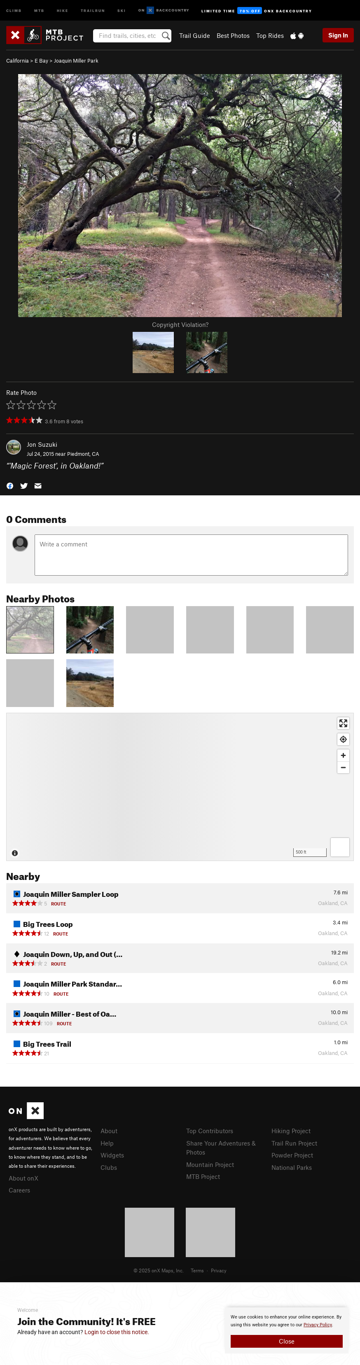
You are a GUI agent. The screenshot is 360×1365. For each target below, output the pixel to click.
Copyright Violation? (180, 324)
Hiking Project (291, 1130)
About (109, 1130)
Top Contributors (209, 1130)
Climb (14, 10)
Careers (19, 1190)
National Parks (291, 1167)
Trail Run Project (294, 1143)
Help (107, 1143)
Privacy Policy (318, 1325)
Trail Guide (194, 35)
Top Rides (270, 35)
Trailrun (93, 10)
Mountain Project (210, 1164)
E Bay (41, 60)
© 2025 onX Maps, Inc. (158, 1270)
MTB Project (203, 1176)
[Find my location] (343, 739)
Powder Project (292, 1155)
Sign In (338, 35)
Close (287, 1341)
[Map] (180, 787)
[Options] (340, 847)
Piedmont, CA (83, 453)
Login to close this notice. (116, 1332)
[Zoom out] (343, 767)
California (17, 60)
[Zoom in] (343, 755)
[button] (10, 485)
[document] (287, 1330)
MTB (39, 10)
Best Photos (233, 35)
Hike (62, 10)
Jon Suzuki (42, 444)
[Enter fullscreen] (343, 723)
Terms (197, 1270)
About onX (23, 1178)
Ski (121, 10)
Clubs (109, 1167)
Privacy (219, 1270)
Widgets (112, 1155)
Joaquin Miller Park (76, 60)
